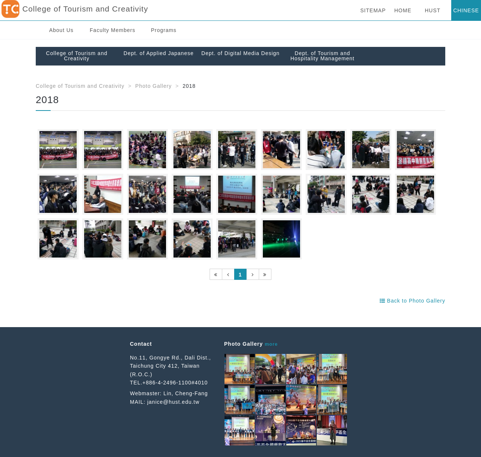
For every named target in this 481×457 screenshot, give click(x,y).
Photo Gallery (153, 86)
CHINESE (466, 10)
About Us (61, 30)
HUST (432, 10)
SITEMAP (373, 10)
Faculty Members (112, 30)
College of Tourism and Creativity (77, 56)
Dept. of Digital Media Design (240, 53)
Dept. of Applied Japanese (159, 53)
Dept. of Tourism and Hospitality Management (322, 56)
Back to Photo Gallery (412, 301)
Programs (163, 30)
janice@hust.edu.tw (173, 402)
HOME (402, 10)
